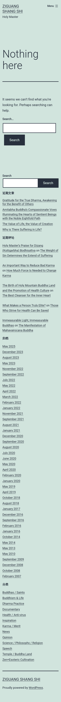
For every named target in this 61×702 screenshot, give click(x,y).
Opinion (7, 637)
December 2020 (12, 436)
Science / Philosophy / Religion (22, 643)
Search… (8, 119)
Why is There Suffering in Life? (22, 229)
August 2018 (10, 503)
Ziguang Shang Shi (21, 679)
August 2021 (10, 425)
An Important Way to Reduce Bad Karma (28, 265)
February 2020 (11, 475)
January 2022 (11, 408)
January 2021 (11, 430)
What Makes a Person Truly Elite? (24, 305)
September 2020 (13, 441)
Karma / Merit (11, 626)
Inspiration (9, 620)
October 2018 (11, 497)
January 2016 (11, 531)
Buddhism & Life (13, 598)
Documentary (11, 609)
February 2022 (11, 402)
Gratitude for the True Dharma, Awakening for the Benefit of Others (29, 202)
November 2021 (12, 413)
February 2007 (11, 576)
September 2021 (13, 419)
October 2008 (11, 570)
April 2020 (9, 469)
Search (7, 175)
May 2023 (8, 363)
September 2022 (13, 374)
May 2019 (8, 486)
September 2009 (13, 559)
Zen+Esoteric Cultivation (18, 659)
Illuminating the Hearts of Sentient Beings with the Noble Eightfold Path (29, 216)
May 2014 (8, 542)
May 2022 (8, 385)
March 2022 (10, 397)
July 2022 (8, 380)
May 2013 (8, 548)
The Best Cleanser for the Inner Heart (26, 295)
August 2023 (10, 357)
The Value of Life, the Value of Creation (27, 224)
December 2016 (12, 514)
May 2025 (8, 346)
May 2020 (8, 464)
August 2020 (10, 447)
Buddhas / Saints (13, 592)
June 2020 (9, 458)
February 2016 (11, 525)
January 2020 (11, 481)
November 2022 (12, 369)
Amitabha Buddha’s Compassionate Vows (29, 209)
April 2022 (9, 391)
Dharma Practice (13, 603)
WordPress (36, 687)
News (6, 631)
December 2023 (12, 352)
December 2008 (12, 565)
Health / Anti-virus (14, 615)
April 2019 (9, 492)
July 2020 (8, 453)
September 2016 (13, 520)
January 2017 (11, 509)
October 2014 (11, 537)
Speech (7, 648)
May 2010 (8, 553)
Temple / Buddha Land (17, 654)
